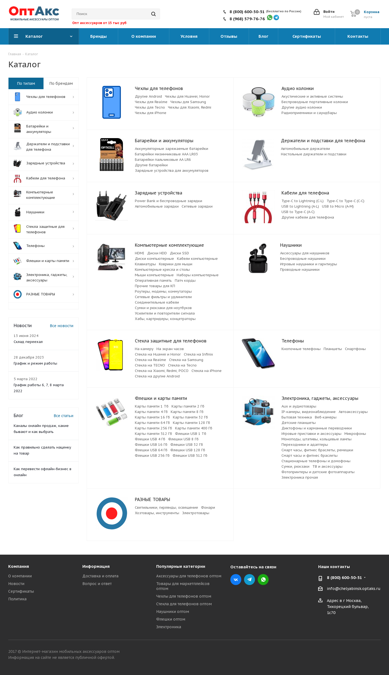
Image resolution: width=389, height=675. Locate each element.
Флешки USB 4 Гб (150, 439)
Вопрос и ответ (97, 583)
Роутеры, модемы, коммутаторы (163, 291)
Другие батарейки (151, 165)
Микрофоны (355, 433)
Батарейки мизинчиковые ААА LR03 (166, 154)
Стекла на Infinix (198, 354)
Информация (96, 566)
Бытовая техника (296, 417)
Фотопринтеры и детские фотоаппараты (318, 472)
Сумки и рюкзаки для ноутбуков (163, 308)
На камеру (144, 349)
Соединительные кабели (157, 302)
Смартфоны (355, 349)
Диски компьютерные (154, 258)
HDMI (139, 253)
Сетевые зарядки (197, 206)
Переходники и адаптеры (304, 444)
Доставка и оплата (100, 576)
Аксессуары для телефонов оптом (188, 576)
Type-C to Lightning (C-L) (302, 201)
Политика (17, 599)
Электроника (168, 626)
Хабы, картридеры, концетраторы (165, 318)
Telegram (249, 579)
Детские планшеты (298, 422)
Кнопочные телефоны (301, 349)
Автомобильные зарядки (157, 206)
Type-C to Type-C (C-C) (345, 201)
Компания (18, 566)
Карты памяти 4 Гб (151, 411)
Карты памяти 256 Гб (153, 428)
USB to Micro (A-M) (338, 206)
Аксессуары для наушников (304, 253)
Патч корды (185, 280)
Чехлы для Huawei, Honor (187, 96)
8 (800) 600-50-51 (247, 11)
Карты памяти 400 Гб (193, 428)
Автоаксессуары (353, 411)
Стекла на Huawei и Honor (158, 354)
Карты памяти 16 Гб (152, 417)
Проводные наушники (300, 269)
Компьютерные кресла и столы (162, 269)
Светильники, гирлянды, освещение (166, 507)
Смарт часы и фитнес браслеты (309, 455)
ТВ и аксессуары (327, 466)
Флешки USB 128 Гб (187, 450)
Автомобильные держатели (305, 148)
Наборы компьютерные (198, 275)
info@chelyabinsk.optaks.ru (354, 588)
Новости (16, 583)
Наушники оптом (172, 611)
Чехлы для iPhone (150, 112)
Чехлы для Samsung (188, 102)
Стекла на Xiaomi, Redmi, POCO (161, 370)
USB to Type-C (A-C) (298, 212)
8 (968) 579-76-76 (247, 18)
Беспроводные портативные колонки (314, 102)
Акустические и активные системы (312, 96)
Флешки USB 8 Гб (183, 439)
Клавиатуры (145, 264)
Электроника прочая (299, 477)
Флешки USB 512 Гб (190, 455)
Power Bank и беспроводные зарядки (168, 201)
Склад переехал (28, 341)
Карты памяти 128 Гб (191, 422)
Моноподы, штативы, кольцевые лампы (316, 439)
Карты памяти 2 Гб (188, 406)
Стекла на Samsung (186, 359)
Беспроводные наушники (303, 258)
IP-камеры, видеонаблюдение (308, 411)
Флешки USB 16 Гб (151, 444)
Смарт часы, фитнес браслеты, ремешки (317, 450)
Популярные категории (180, 566)
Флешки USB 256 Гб (152, 455)
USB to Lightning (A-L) (300, 206)
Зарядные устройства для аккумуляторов (171, 170)
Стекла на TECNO (150, 365)
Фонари (208, 507)
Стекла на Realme (150, 359)
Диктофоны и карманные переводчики (316, 428)
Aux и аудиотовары (298, 406)
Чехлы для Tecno (150, 107)
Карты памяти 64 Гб (152, 422)
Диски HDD (157, 253)
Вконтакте (235, 579)
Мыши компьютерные (154, 275)
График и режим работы (35, 363)
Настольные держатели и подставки (313, 154)
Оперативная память (153, 280)
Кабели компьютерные (197, 258)
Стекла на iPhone (206, 370)
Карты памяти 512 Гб (153, 433)
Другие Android (148, 96)
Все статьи (63, 415)
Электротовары (195, 513)
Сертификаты (21, 591)
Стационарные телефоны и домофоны (315, 461)
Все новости (61, 325)
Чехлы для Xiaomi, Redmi (189, 107)
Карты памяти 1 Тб (152, 406)
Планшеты (333, 349)
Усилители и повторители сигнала (165, 313)
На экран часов (170, 349)
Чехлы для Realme (151, 102)
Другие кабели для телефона (307, 217)
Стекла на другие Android (157, 376)
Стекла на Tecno (182, 365)
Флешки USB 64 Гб (151, 450)
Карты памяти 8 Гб (187, 411)
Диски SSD (179, 253)
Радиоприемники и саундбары (309, 112)
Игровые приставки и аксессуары (311, 433)
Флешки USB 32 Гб (186, 444)
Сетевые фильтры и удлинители (163, 297)
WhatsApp (263, 579)
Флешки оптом (170, 619)
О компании (20, 576)
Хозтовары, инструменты (157, 513)
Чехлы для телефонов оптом (183, 596)
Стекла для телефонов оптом (184, 603)
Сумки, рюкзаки (295, 466)
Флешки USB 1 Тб (190, 433)
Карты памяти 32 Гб (190, 417)
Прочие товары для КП (155, 286)
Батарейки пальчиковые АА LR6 (163, 159)
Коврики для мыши (175, 264)
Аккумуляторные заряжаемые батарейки (171, 148)
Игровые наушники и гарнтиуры (308, 264)
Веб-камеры (325, 417)
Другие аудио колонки (301, 107)
